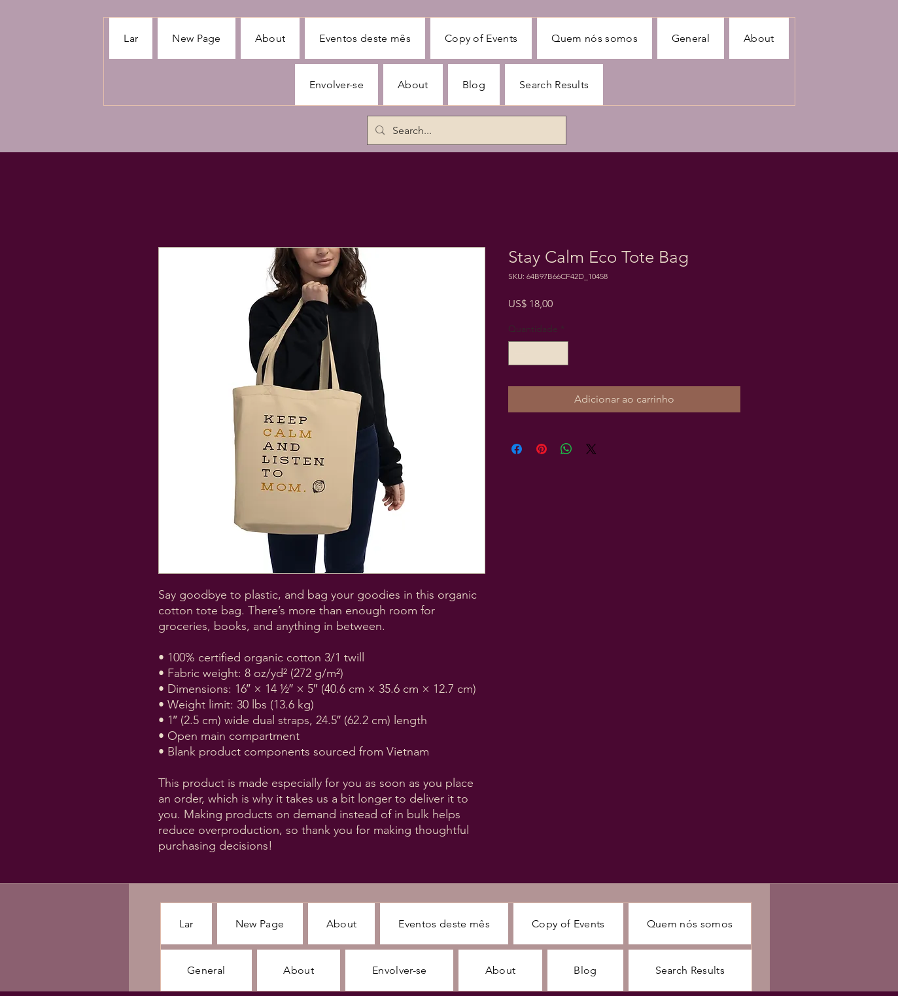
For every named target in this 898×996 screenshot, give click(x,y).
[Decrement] (518, 353)
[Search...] (465, 130)
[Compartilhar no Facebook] (517, 449)
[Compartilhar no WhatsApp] (566, 449)
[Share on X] (591, 449)
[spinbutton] (538, 353)
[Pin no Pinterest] (541, 449)
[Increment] (558, 353)
